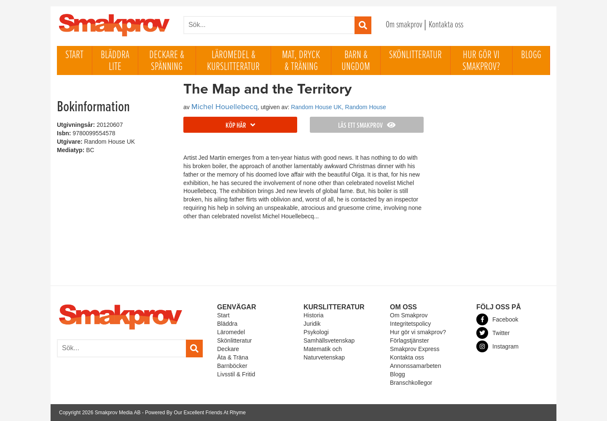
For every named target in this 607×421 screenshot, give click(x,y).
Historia (313, 315)
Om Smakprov (408, 315)
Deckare (228, 349)
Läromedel (231, 332)
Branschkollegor (411, 382)
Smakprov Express (414, 349)
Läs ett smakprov (366, 126)
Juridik (312, 323)
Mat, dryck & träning (301, 61)
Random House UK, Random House (338, 107)
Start (74, 55)
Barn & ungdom (355, 61)
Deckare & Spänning (166, 61)
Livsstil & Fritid (236, 374)
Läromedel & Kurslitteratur (233, 61)
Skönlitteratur (415, 55)
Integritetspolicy (410, 323)
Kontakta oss (446, 25)
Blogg (531, 55)
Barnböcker (232, 365)
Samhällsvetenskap (329, 340)
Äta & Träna (232, 357)
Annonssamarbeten (415, 365)
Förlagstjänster (409, 340)
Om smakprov (404, 25)
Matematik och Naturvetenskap (324, 353)
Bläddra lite (115, 61)
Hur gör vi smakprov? (481, 61)
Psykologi (316, 332)
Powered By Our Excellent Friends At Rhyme (195, 413)
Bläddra (227, 323)
